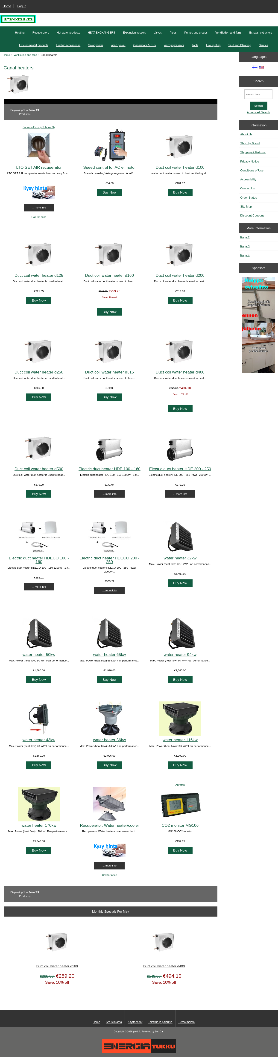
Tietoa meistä (186, 1022)
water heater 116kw (180, 740)
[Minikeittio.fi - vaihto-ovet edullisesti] (258, 325)
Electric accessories (68, 45)
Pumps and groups (196, 32)
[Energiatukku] (139, 1052)
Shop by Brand (250, 143)
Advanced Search (258, 112)
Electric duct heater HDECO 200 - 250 (109, 560)
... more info (39, 207)
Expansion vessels (134, 32)
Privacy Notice (249, 161)
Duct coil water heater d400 (180, 372)
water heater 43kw (39, 740)
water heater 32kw (180, 558)
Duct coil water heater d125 (39, 275)
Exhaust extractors (260, 32)
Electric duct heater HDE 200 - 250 (180, 469)
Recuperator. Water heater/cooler (109, 825)
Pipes (173, 32)
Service (263, 45)
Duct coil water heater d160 (109, 275)
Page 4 (244, 255)
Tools (195, 45)
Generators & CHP (144, 45)
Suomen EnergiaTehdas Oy (39, 126)
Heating (19, 32)
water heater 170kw (38, 825)
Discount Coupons (252, 215)
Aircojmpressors (174, 45)
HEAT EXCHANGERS (101, 32)
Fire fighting (213, 45)
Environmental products (33, 45)
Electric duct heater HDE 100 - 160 (109, 469)
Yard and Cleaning (239, 45)
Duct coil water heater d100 (180, 167)
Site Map (246, 206)
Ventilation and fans (25, 54)
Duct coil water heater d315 (109, 372)
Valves (158, 32)
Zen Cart (159, 1031)
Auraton (180, 784)
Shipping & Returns (253, 152)
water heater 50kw (39, 654)
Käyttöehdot (135, 1022)
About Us (246, 134)
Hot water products (68, 32)
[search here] (258, 94)
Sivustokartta (114, 1022)
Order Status (248, 197)
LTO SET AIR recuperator (38, 167)
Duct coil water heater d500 (39, 469)
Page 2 (244, 237)
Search (259, 81)
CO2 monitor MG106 (180, 825)
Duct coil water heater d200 (180, 275)
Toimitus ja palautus (160, 1022)
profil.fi (136, 1031)
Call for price (38, 216)
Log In (21, 6)
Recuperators (40, 32)
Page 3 (244, 246)
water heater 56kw (109, 740)
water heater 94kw (180, 654)
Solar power (95, 45)
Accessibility (248, 179)
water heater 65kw (109, 654)
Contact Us (247, 188)
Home (7, 6)
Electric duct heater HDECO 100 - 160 (39, 560)
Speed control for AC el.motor (109, 167)
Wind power (118, 45)
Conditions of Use (251, 170)
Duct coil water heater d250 (39, 372)
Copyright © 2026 (123, 1031)
